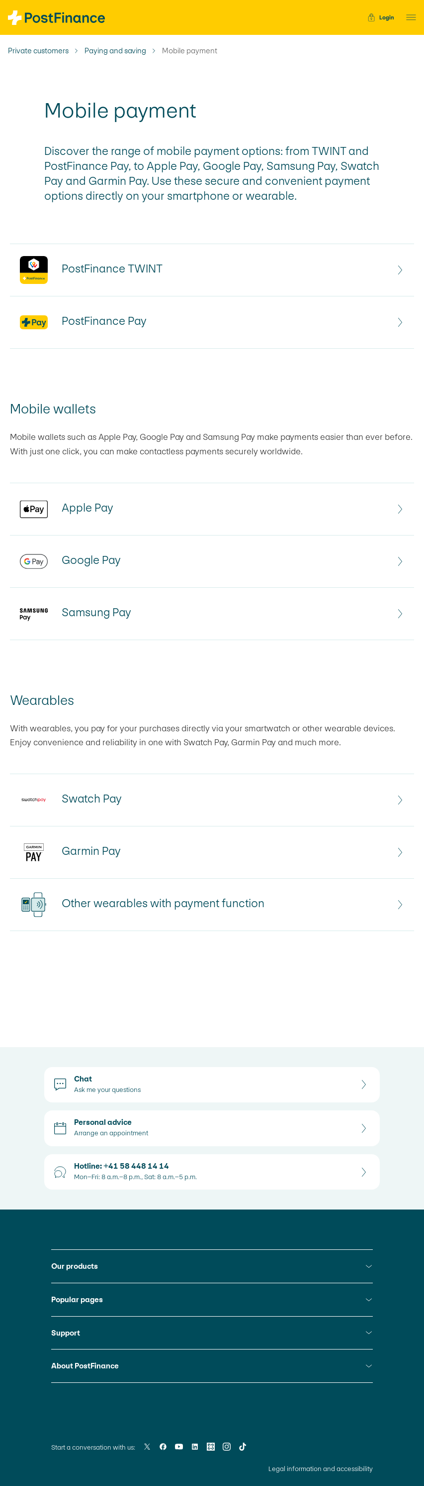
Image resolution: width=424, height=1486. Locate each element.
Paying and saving (115, 51)
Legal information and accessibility (320, 1469)
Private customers (38, 51)
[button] (408, 17)
